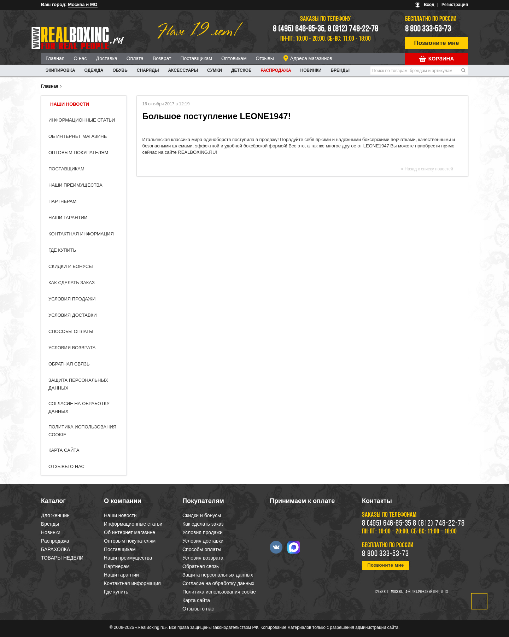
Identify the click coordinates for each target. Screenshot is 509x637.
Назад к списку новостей (429, 168)
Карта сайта (63, 450)
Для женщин (55, 515)
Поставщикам (196, 58)
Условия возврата (71, 347)
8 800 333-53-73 (428, 29)
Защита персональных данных (217, 575)
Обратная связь (69, 364)
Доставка (106, 58)
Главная (55, 58)
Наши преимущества (75, 185)
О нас (80, 58)
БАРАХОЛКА (55, 549)
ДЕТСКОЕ (241, 70)
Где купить (62, 250)
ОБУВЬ (119, 70)
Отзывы (265, 58)
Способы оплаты (70, 331)
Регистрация (454, 4)
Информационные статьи (81, 120)
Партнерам (62, 201)
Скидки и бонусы (70, 266)
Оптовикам (234, 58)
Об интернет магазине (77, 136)
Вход (429, 4)
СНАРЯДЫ (148, 70)
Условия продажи (71, 299)
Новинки (311, 70)
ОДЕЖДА (94, 70)
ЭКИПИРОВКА (60, 70)
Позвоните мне (436, 43)
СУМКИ (214, 70)
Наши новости (69, 104)
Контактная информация (81, 233)
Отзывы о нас (66, 466)
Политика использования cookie (219, 592)
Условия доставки (72, 315)
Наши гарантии (67, 217)
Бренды (340, 70)
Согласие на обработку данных (218, 583)
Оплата (135, 58)
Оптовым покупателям (78, 152)
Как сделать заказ (71, 282)
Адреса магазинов (311, 58)
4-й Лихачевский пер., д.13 (426, 592)
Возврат (162, 58)
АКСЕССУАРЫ (183, 70)
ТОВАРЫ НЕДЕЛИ (62, 558)
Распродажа (276, 70)
